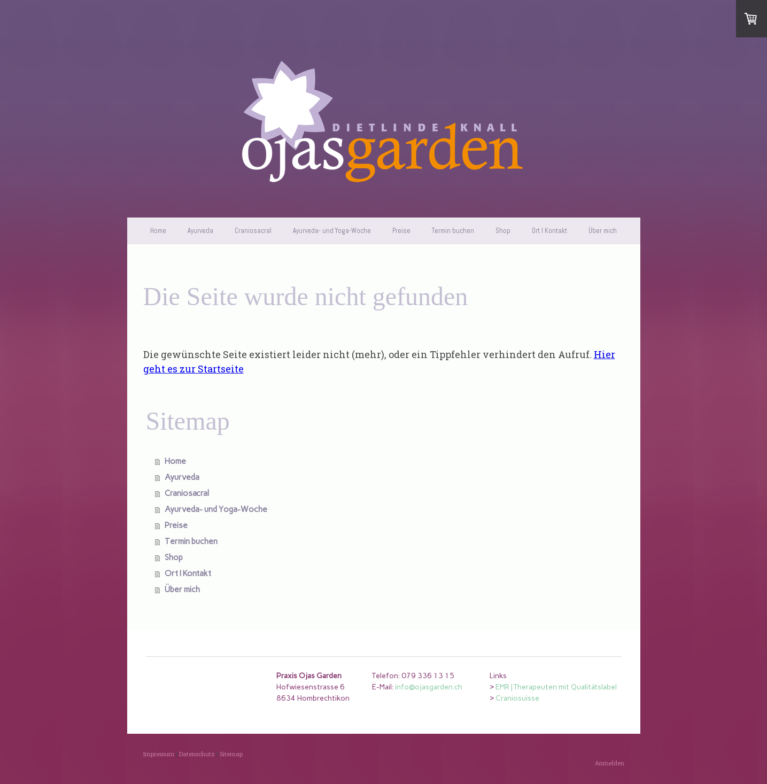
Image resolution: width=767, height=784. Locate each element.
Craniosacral (253, 230)
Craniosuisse (517, 698)
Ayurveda (200, 230)
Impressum (158, 754)
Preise (401, 230)
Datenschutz (197, 754)
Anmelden (609, 763)
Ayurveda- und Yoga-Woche (332, 230)
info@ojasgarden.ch (428, 687)
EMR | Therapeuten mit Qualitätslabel (556, 687)
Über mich (602, 230)
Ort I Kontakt (549, 230)
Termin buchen (453, 230)
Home (158, 230)
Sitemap (231, 754)
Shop (502, 230)
